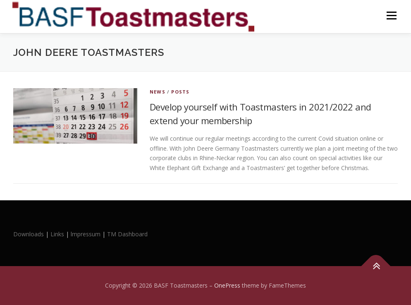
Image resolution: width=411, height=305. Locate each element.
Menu (391, 15)
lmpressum (85, 234)
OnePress (227, 285)
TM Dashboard (127, 234)
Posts (180, 92)
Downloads (29, 234)
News (157, 92)
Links (57, 234)
